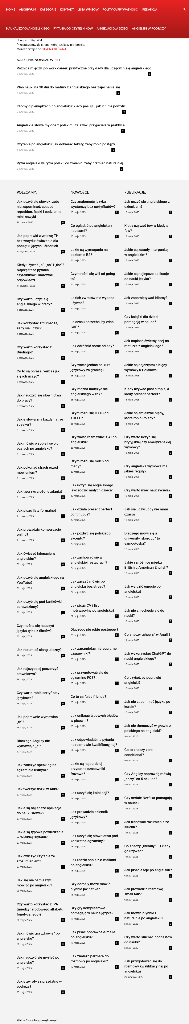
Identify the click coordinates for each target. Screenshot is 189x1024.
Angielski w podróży (149, 28)
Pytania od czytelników (73, 28)
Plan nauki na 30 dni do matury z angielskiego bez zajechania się (68, 87)
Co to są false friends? (88, 696)
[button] (184, 10)
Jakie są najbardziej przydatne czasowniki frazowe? (88, 769)
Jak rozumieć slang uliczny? (39, 650)
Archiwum (27, 9)
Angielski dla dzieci (112, 28)
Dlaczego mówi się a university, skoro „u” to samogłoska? (142, 538)
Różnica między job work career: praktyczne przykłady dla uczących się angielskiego (84, 68)
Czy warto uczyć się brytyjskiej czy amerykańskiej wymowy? (147, 442)
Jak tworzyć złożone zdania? (40, 491)
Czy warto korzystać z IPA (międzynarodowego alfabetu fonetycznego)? (40, 909)
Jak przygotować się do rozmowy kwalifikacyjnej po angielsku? (146, 966)
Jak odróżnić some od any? (92, 346)
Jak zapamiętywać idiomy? (146, 298)
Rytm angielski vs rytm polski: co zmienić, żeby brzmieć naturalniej (70, 163)
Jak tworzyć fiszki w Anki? (38, 789)
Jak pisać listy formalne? (37, 510)
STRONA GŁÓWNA (54, 49)
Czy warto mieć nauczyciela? (147, 490)
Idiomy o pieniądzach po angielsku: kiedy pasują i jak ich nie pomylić (71, 106)
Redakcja (149, 9)
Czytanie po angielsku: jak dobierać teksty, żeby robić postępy (66, 144)
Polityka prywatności (120, 9)
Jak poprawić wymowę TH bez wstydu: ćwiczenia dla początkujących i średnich (38, 241)
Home (10, 9)
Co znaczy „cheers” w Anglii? (147, 634)
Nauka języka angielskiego (28, 28)
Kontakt (67, 9)
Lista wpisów (88, 9)
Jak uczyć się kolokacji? (90, 793)
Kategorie (48, 9)
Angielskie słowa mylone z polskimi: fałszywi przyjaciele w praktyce (71, 125)
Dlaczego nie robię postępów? (94, 629)
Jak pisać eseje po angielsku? (148, 870)
